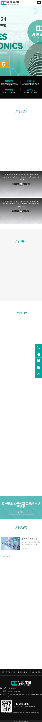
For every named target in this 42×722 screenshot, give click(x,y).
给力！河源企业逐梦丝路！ (30, 539)
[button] (39, 2)
